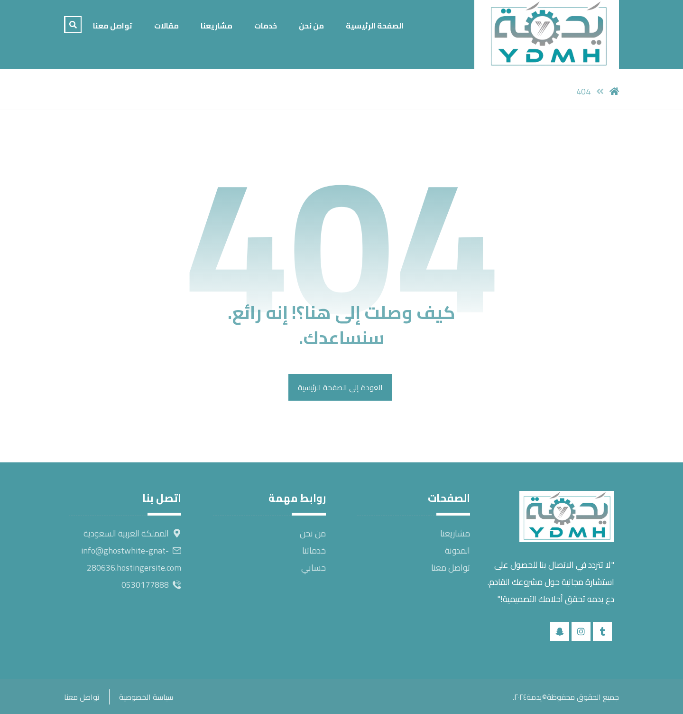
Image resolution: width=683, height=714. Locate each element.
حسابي (313, 567)
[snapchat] (559, 631)
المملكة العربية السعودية (132, 533)
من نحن (313, 533)
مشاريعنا (455, 533)
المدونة (457, 550)
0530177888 (151, 584)
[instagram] (581, 631)
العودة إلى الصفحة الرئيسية (340, 387)
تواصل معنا (450, 567)
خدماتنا (314, 550)
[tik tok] (602, 631)
